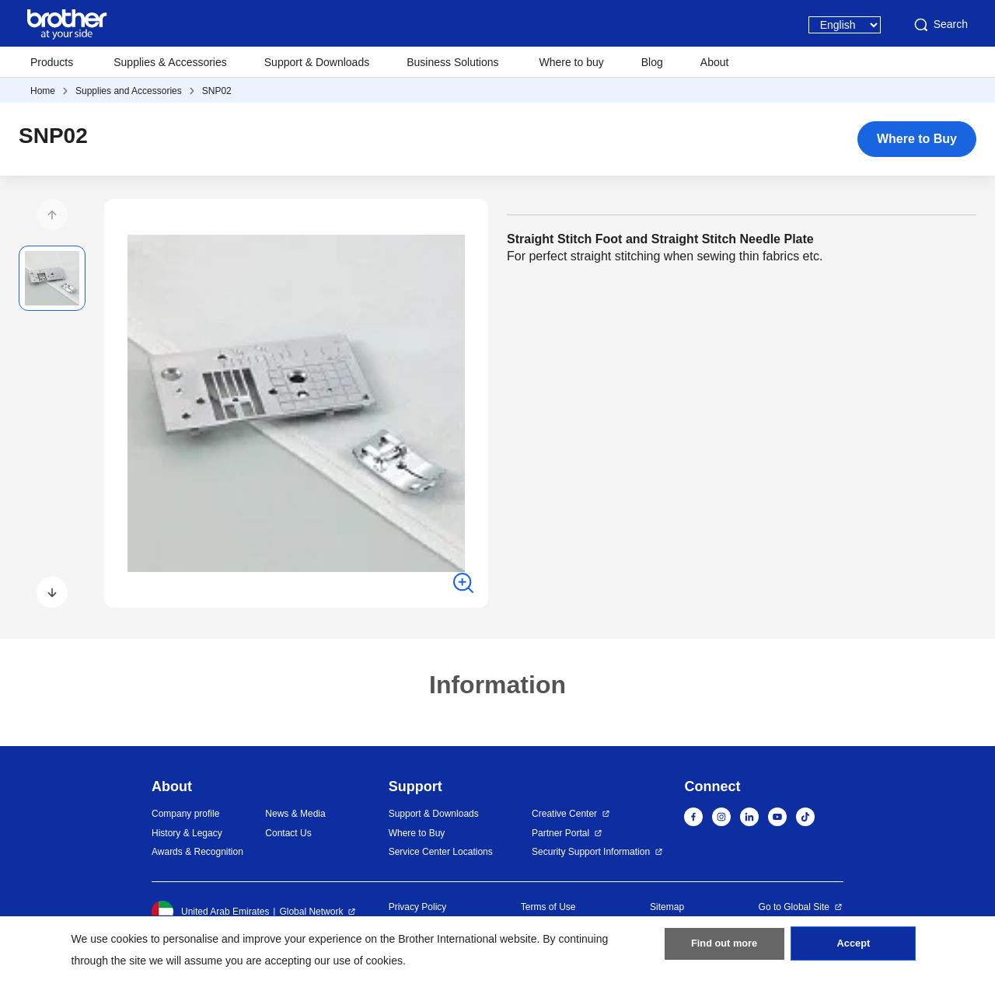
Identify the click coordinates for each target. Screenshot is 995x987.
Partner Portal (560, 833)
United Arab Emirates (210, 911)
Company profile (185, 813)
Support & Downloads (316, 62)
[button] (52, 214)
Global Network (311, 911)
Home (42, 90)
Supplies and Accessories (128, 90)
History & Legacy (187, 833)
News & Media (295, 813)
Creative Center (564, 813)
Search (940, 25)
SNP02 (217, 90)
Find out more (724, 948)
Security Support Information (591, 851)
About (714, 62)
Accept (853, 948)
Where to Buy (917, 138)
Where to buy (571, 62)
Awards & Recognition (197, 851)
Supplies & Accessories (170, 62)
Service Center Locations (441, 851)
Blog (652, 62)
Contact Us (288, 833)
